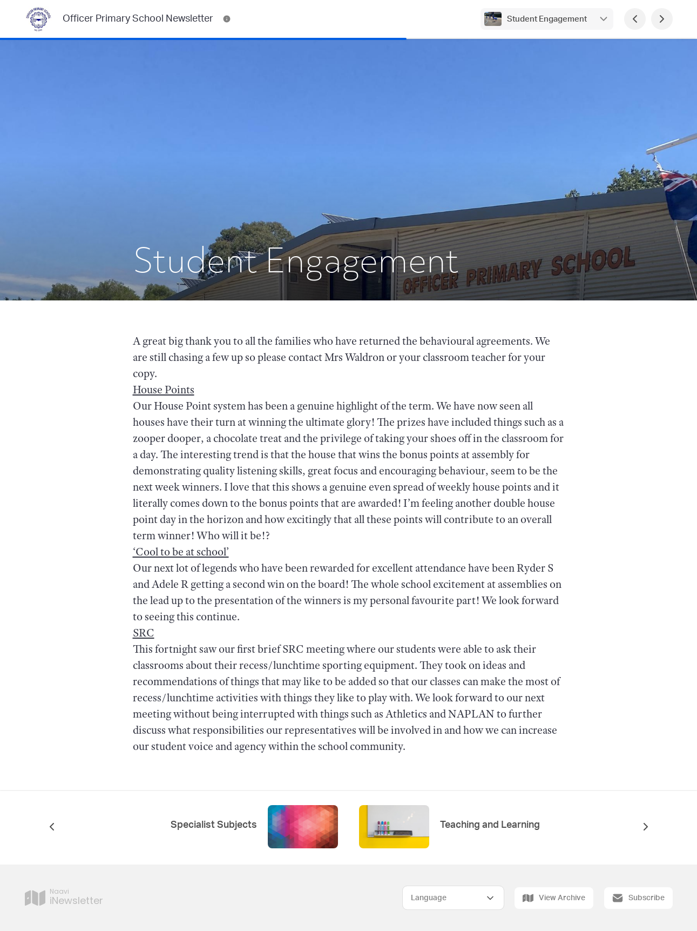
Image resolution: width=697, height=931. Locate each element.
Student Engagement (547, 19)
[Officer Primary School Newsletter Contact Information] (227, 19)
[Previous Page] (635, 19)
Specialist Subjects (214, 825)
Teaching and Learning (490, 825)
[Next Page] (662, 19)
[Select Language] (453, 897)
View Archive (554, 898)
